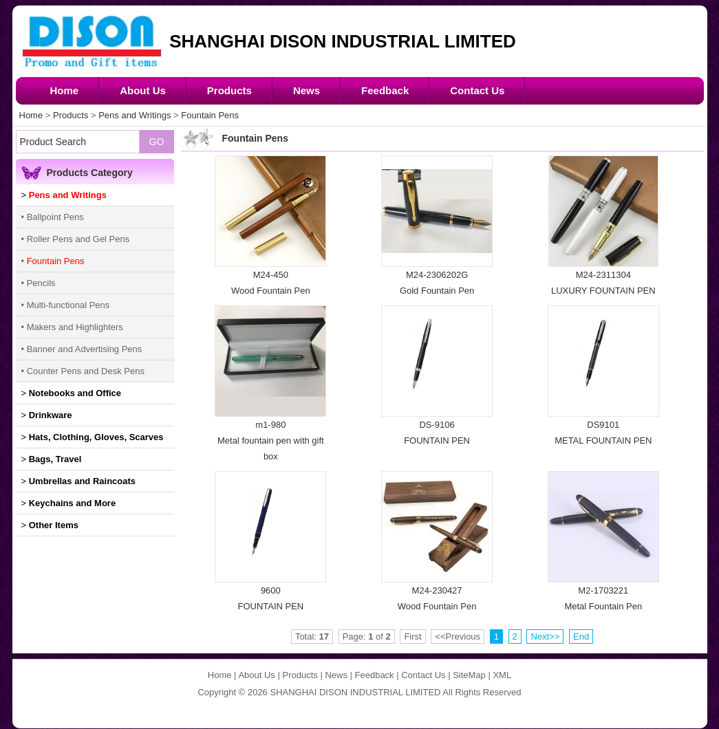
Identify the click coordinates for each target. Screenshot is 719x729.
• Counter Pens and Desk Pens (82, 371)
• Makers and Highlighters (72, 327)
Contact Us (477, 90)
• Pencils (38, 283)
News (306, 90)
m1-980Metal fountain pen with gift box (270, 440)
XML (502, 675)
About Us (143, 90)
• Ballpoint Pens (52, 217)
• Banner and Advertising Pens (81, 349)
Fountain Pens (210, 115)
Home (64, 90)
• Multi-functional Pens (65, 305)
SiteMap (469, 675)
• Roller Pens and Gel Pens (75, 239)
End (581, 636)
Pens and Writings (134, 115)
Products (229, 90)
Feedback (385, 90)
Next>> (544, 636)
